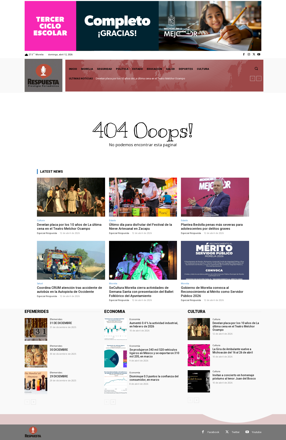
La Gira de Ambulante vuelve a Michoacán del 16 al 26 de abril (233, 351)
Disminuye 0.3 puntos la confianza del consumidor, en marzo (154, 378)
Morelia (113, 283)
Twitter (236, 432)
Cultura (41, 220)
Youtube (256, 432)
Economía (134, 319)
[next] (258, 78)
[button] (256, 68)
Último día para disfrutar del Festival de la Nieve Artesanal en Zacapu (140, 227)
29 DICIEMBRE (59, 376)
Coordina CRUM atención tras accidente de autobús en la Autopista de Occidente (69, 290)
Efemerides (56, 319)
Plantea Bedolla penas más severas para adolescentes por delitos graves (212, 227)
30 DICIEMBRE (59, 349)
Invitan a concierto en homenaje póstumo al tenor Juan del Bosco (234, 377)
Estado (112, 220)
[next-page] (33, 402)
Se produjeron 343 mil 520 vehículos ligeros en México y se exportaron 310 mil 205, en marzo (154, 353)
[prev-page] (27, 402)
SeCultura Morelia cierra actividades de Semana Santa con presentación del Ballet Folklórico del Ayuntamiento (141, 292)
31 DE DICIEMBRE (61, 323)
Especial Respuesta (47, 233)
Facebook (213, 432)
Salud (40, 283)
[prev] (252, 78)
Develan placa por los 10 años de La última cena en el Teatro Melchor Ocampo (140, 78)
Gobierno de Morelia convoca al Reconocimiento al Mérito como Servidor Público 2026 (212, 292)
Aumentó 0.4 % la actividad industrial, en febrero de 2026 (153, 324)
